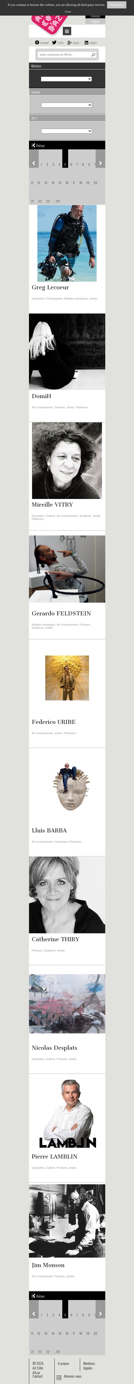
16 (67, 183)
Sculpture (85, 515)
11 (32, 183)
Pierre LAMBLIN (55, 1156)
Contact (38, 1376)
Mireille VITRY (52, 504)
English (95, 21)
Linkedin (93, 43)
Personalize (117, 5)
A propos (63, 1363)
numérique (61, 841)
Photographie (54, 298)
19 (87, 183)
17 (74, 183)
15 (59, 183)
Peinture (59, 407)
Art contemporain (42, 407)
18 (80, 183)
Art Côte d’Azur (38, 1370)
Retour (38, 145)
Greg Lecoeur (50, 287)
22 (40, 201)
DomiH (41, 396)
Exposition (38, 298)
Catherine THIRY (55, 939)
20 (95, 183)
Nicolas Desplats (54, 1047)
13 (45, 183)
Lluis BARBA (49, 830)
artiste (93, 298)
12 (38, 183)
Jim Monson (48, 1265)
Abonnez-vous (72, 1376)
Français (95, 15)
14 (53, 183)
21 (32, 201)
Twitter (60, 43)
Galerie (50, 515)
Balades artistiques (76, 298)
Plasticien (82, 407)
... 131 (57, 201)
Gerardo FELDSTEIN (61, 613)
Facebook (44, 43)
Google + (76, 43)
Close (68, 11)
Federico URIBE (54, 722)
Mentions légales (89, 1365)
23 (48, 201)
